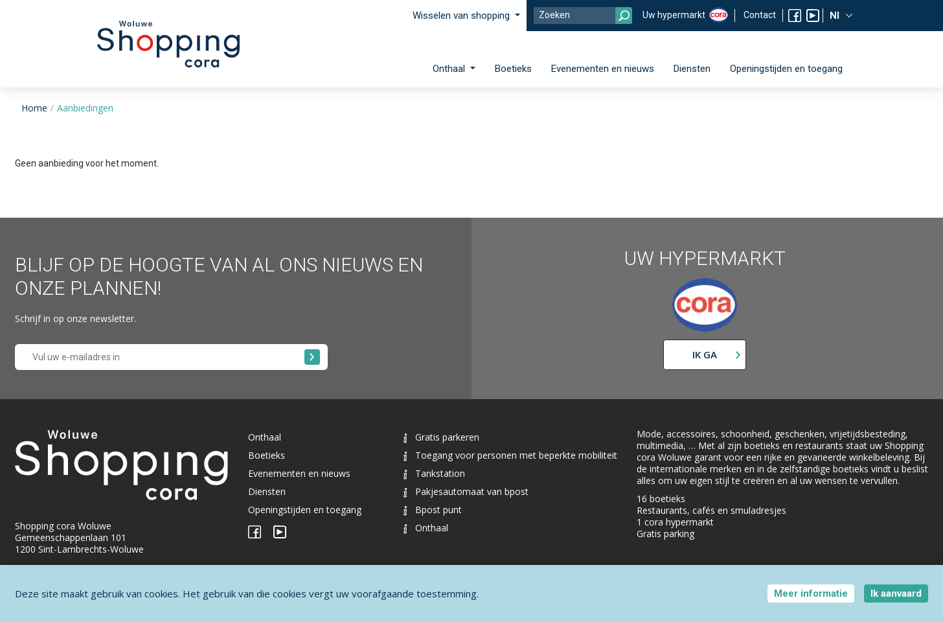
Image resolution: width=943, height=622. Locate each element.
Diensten (692, 69)
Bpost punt (432, 509)
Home (34, 108)
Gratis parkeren (441, 437)
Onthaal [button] (450, 69)
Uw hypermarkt (673, 15)
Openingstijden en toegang (786, 69)
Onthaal (264, 437)
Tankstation (434, 473)
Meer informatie (811, 593)
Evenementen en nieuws (602, 69)
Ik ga (704, 354)
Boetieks (513, 69)
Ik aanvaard (896, 593)
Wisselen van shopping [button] (462, 15)
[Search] (583, 15)
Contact (760, 15)
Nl (836, 15)
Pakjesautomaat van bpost (465, 491)
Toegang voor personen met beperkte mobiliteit (510, 455)
